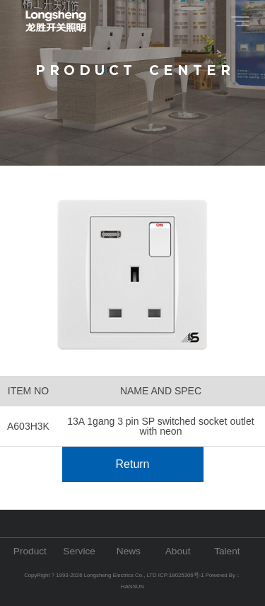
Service (79, 551)
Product (30, 551)
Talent (227, 551)
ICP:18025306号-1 (182, 575)
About (178, 551)
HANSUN (132, 586)
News (129, 551)
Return (132, 464)
